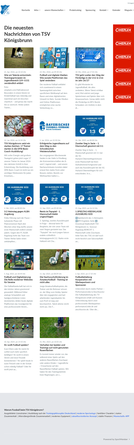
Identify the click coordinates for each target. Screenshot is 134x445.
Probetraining (75, 10)
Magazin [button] (128, 10)
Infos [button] (36, 10)
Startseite (26, 10)
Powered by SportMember (115, 439)
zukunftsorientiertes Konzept (84, 416)
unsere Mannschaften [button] (54, 10)
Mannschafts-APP (121, 416)
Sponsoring (90, 10)
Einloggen (131, 3)
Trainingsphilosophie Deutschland (60, 413)
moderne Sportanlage (86, 413)
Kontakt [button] (103, 10)
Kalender (116, 10)
